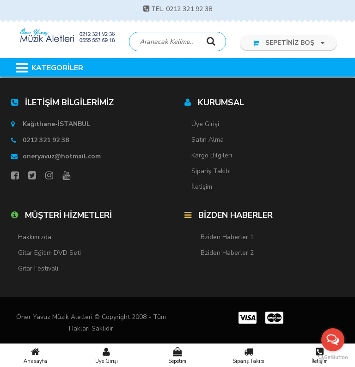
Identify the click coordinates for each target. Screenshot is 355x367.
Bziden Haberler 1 (227, 237)
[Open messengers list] (332, 339)
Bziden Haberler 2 (227, 252)
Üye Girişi (106, 355)
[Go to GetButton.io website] (333, 358)
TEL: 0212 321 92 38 (177, 9)
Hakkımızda (34, 237)
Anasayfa (35, 355)
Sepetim (177, 355)
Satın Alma (207, 139)
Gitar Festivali (38, 268)
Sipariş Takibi (248, 355)
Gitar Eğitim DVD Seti (49, 252)
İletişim (201, 186)
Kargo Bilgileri (211, 155)
